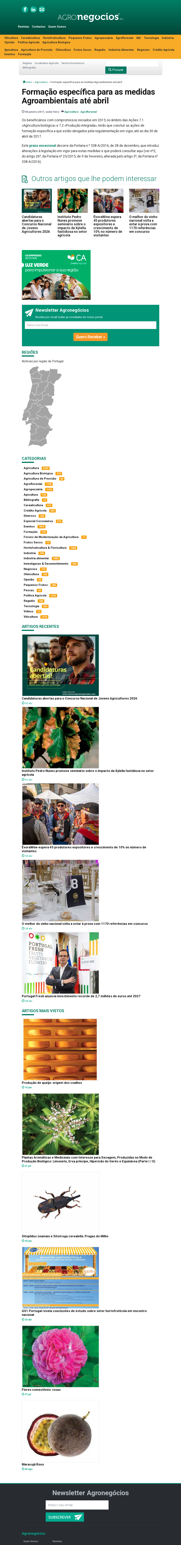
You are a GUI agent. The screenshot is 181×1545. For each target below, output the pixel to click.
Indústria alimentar (36, 558)
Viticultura (11, 38)
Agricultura (41, 82)
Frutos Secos (82, 50)
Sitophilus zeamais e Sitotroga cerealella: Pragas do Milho (65, 1236)
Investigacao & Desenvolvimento (46, 563)
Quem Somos (57, 26)
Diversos (30, 515)
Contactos (38, 26)
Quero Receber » (90, 337)
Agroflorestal (124, 38)
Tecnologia (151, 38)
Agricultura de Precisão (37, 50)
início (27, 82)
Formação (24, 54)
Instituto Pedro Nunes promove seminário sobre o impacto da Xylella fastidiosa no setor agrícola (72, 226)
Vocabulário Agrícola (46, 63)
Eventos (9, 54)
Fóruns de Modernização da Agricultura (51, 537)
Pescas (29, 590)
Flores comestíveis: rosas (41, 1390)
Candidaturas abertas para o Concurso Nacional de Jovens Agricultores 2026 (36, 224)
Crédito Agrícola (163, 50)
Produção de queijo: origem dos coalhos (52, 1083)
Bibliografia (29, 67)
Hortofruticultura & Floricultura (45, 547)
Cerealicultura (30, 38)
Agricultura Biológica (56, 42)
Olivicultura (63, 50)
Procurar (115, 70)
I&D (138, 38)
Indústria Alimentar (121, 50)
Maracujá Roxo (33, 1464)
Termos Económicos (72, 63)
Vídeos (28, 611)
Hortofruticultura (54, 38)
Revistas (23, 26)
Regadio (100, 50)
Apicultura (11, 50)
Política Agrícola (28, 42)
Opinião (9, 42)
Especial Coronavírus (38, 521)
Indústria (168, 38)
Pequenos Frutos (80, 38)
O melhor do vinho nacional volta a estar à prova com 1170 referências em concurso (143, 224)
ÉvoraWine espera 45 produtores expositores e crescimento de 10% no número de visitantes (107, 226)
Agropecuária (104, 38)
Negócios (143, 50)
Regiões (27, 63)
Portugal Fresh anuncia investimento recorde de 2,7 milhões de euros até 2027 (81, 996)
